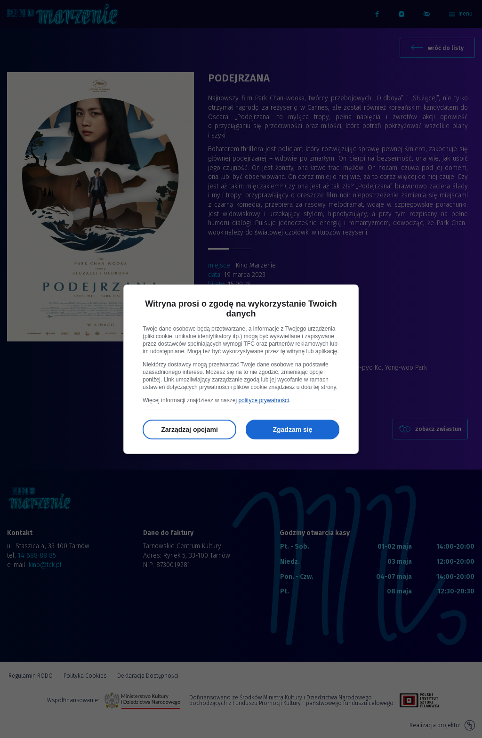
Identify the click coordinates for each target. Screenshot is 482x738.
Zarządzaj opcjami (189, 429)
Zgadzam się (292, 429)
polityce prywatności (263, 400)
